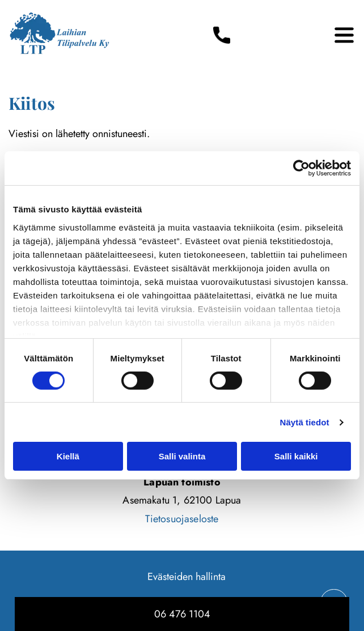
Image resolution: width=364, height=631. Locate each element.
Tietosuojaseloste (181, 518)
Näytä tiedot (304, 422)
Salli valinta (182, 456)
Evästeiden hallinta (186, 576)
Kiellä (68, 456)
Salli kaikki (296, 456)
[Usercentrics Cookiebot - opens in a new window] (301, 168)
